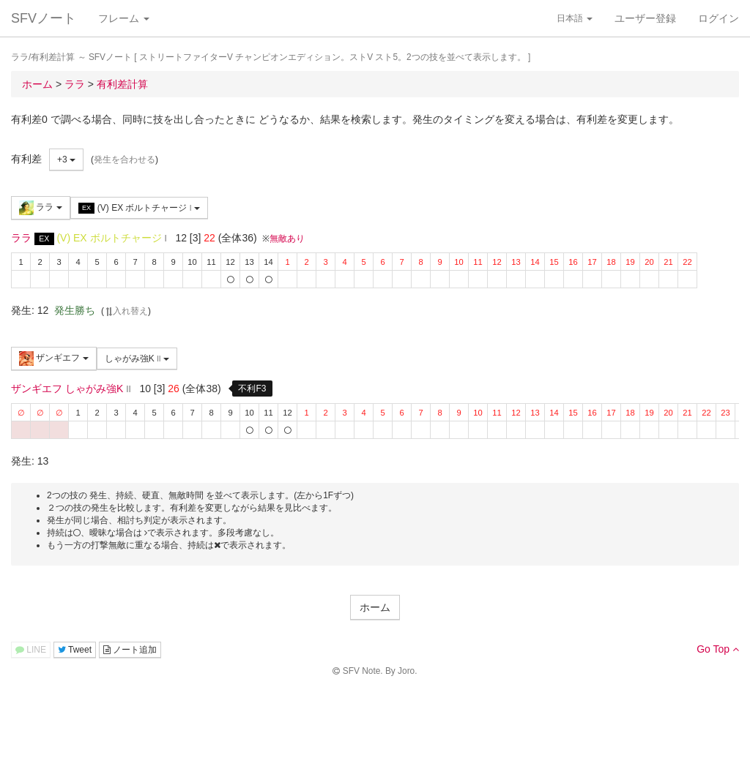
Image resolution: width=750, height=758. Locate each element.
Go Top (718, 649)
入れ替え (126, 311)
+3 (66, 159)
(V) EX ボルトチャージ (139, 208)
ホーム (375, 607)
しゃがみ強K (137, 358)
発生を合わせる (124, 159)
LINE (30, 650)
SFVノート (43, 18)
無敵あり (287, 238)
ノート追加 (130, 650)
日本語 (575, 18)
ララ (40, 207)
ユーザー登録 (645, 18)
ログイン (718, 18)
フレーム (123, 18)
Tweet (75, 650)
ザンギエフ (54, 358)
